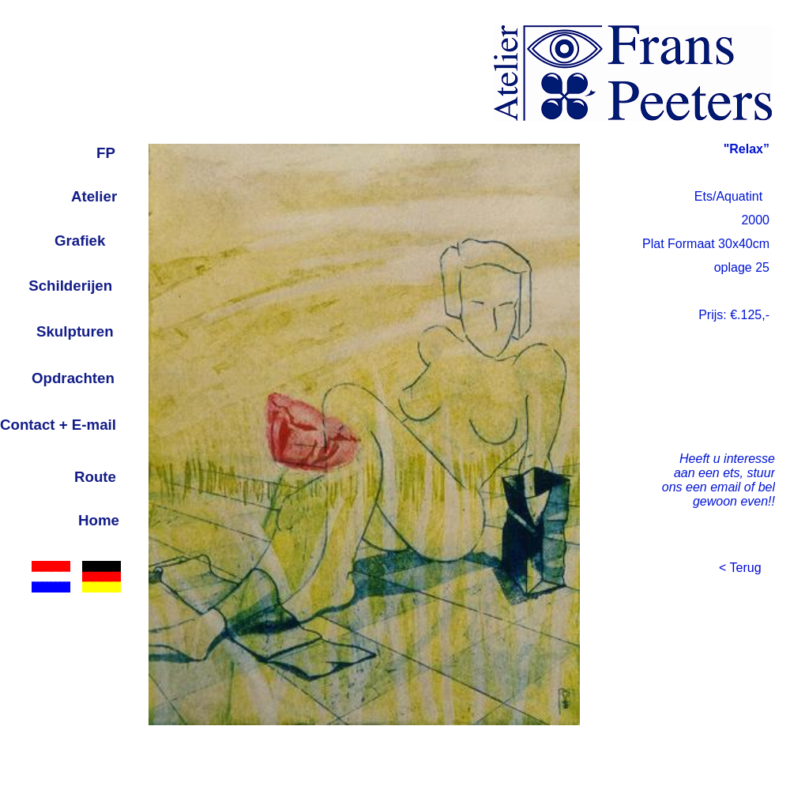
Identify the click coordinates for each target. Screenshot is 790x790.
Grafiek (80, 240)
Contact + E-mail (58, 424)
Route (95, 476)
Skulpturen (75, 331)
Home (98, 520)
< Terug (740, 567)
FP (105, 153)
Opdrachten (73, 378)
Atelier (94, 196)
